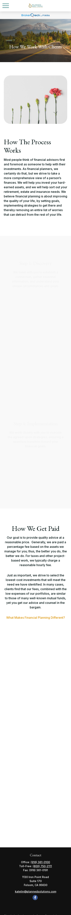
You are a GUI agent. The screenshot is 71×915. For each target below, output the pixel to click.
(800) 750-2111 (42, 866)
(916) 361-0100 (40, 862)
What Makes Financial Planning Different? (35, 617)
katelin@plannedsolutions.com (35, 891)
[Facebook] (35, 897)
